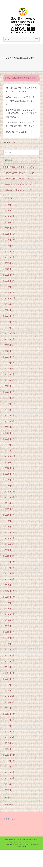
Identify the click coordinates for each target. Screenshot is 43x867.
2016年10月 (10, 596)
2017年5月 (10, 585)
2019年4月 (10, 520)
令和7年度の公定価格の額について (21, 166)
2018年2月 (10, 556)
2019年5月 (10, 514)
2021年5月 (10, 427)
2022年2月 (10, 397)
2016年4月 (10, 620)
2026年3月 (10, 210)
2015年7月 (10, 637)
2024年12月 (10, 292)
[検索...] (21, 152)
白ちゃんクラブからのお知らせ (19, 172)
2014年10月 (10, 673)
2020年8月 (10, 474)
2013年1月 (10, 749)
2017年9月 (10, 573)
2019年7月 (10, 509)
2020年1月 (10, 485)
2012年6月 (10, 778)
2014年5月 (10, 690)
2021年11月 (10, 403)
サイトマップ (9, 818)
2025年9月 (10, 245)
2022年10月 (10, 362)
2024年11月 (10, 298)
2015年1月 (10, 661)
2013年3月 (10, 743)
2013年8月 (10, 719)
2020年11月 (10, 462)
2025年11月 (10, 234)
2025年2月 (10, 280)
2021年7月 (10, 415)
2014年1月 (10, 708)
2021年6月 (10, 421)
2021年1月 (10, 450)
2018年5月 (10, 550)
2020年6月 (10, 479)
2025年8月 (10, 251)
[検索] (6, 152)
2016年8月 (10, 602)
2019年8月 (10, 503)
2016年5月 (10, 614)
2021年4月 (10, 433)
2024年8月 (10, 310)
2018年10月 (10, 532)
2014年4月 (10, 696)
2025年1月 (10, 286)
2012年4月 (10, 790)
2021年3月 (10, 438)
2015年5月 (10, 649)
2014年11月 (10, 667)
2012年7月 (10, 772)
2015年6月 (10, 643)
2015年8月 (10, 632)
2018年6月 (10, 544)
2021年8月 (10, 409)
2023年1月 (10, 356)
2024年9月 (10, 304)
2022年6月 (10, 380)
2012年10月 (10, 760)
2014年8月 (10, 678)
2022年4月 (10, 392)
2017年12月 (10, 561)
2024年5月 (10, 321)
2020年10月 (10, 468)
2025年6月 (10, 263)
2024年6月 (10, 316)
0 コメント (14, 142)
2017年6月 (10, 579)
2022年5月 (10, 386)
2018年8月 (10, 538)
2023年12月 (10, 333)
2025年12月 (10, 228)
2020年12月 (10, 456)
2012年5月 (10, 784)
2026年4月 (10, 204)
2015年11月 (10, 626)
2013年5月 (10, 731)
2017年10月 (10, 567)
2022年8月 (10, 374)
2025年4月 (10, 274)
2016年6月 (10, 608)
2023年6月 (10, 345)
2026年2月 (10, 216)
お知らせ (9, 804)
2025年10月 (10, 239)
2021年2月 (10, 444)
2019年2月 (10, 526)
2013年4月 (10, 737)
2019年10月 (10, 491)
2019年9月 (10, 497)
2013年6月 (10, 725)
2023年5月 (10, 351)
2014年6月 (10, 684)
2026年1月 (10, 222)
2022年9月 (10, 368)
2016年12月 (10, 591)
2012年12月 (10, 754)
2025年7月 (10, 257)
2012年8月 (10, 766)
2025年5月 (10, 269)
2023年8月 (10, 339)
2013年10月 (10, 714)
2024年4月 (10, 327)
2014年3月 (10, 702)
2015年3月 (10, 655)
